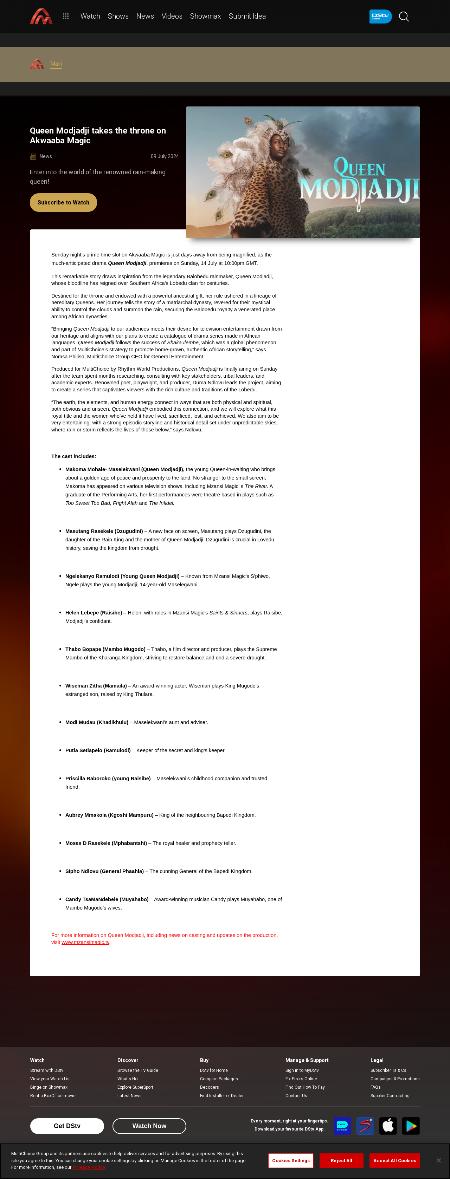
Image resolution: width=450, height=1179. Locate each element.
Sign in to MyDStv (302, 1070)
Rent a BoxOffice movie (53, 1095)
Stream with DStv (46, 1070)
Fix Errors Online (301, 1078)
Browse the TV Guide (137, 1070)
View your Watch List (50, 1078)
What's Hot (128, 1078)
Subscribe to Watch (63, 202)
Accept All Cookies (394, 1160)
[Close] (438, 1160)
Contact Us (296, 1095)
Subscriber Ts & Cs (388, 1070)
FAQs (376, 1087)
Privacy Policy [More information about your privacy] (89, 1167)
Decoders (209, 1087)
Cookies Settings (291, 1160)
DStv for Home (214, 1070)
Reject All (341, 1160)
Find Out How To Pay (305, 1087)
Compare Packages (219, 1078)
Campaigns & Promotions (395, 1078)
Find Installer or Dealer (222, 1095)
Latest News (129, 1095)
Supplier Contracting (390, 1095)
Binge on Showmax (49, 1087)
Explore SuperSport (135, 1087)
